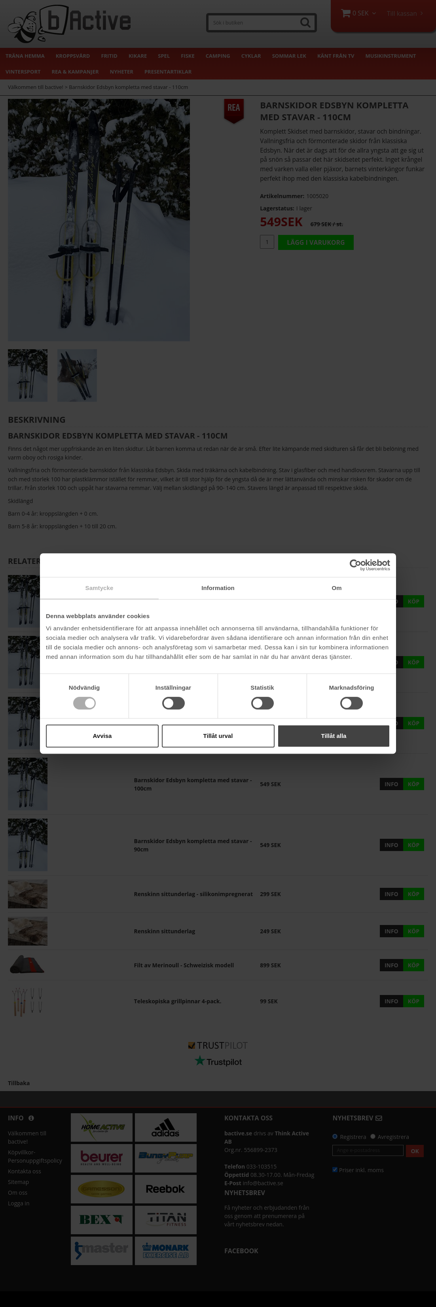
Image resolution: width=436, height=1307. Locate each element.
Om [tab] (336, 587)
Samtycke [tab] (99, 587)
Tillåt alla (334, 735)
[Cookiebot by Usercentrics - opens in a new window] (355, 565)
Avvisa (102, 735)
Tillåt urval (218, 735)
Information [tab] (218, 587)
